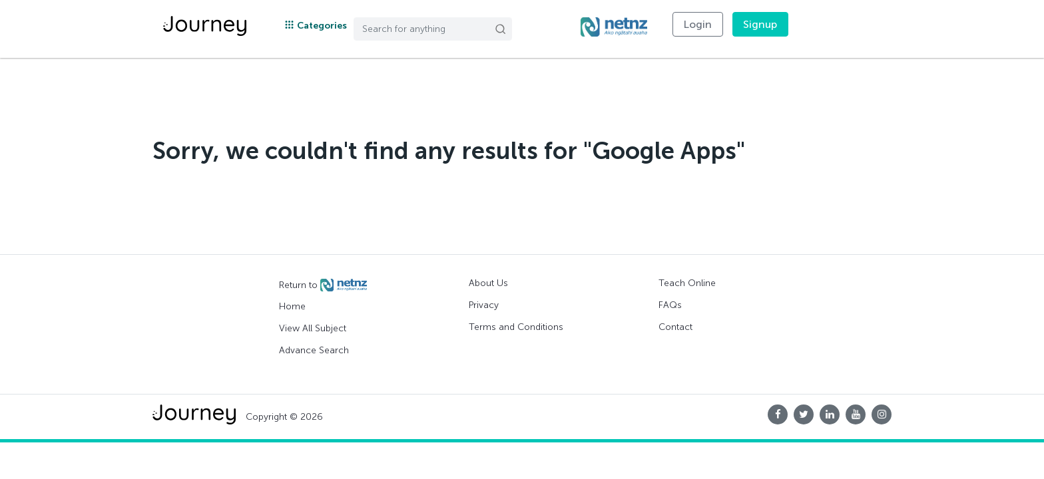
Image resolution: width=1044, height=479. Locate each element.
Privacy (484, 305)
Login (697, 24)
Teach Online (687, 283)
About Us (488, 283)
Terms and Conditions (516, 327)
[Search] (433, 29)
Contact (675, 327)
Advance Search (314, 350)
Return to (323, 285)
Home (292, 306)
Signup (760, 24)
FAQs (670, 305)
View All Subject (312, 328)
